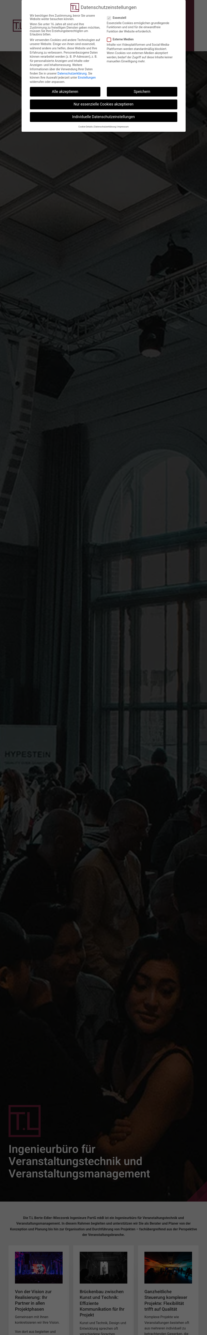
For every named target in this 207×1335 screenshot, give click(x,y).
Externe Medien (122, 33)
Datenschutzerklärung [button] (105, 120)
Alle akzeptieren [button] (65, 85)
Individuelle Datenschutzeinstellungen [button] (103, 111)
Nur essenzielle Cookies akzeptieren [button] (103, 98)
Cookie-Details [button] (85, 120)
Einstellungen (87, 71)
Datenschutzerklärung (72, 67)
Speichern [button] (142, 85)
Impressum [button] (123, 120)
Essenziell (118, 11)
